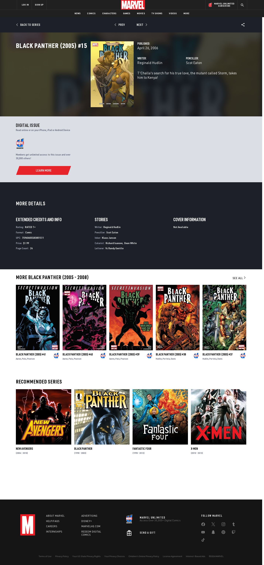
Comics (91, 13)
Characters (109, 13)
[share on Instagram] (223, 525)
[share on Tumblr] (233, 525)
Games (126, 13)
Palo (24, 392)
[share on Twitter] (213, 525)
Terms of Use (45, 556)
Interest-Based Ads (195, 556)
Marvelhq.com (90, 526)
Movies (141, 13)
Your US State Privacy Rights (86, 556)
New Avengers (24, 482)
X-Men (194, 482)
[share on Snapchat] (213, 533)
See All (239, 311)
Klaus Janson (109, 270)
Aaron (18, 392)
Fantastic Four (142, 482)
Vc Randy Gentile (114, 281)
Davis (173, 392)
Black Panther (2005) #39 (124, 388)
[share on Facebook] (203, 525)
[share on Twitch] (233, 533)
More (187, 13)
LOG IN (25, 4)
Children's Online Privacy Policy (143, 556)
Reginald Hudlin (97, 79)
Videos (173, 13)
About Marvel (55, 515)
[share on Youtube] (203, 533)
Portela (166, 392)
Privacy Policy (62, 556)
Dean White (130, 276)
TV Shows (157, 13)
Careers (51, 526)
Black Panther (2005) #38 (171, 388)
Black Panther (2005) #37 (218, 388)
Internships (54, 531)
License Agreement (172, 556)
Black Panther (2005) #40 (78, 388)
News (78, 13)
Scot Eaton (168, 79)
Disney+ (86, 521)
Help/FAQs (53, 521)
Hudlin (159, 392)
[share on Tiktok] (203, 540)
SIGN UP (39, 4)
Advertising (89, 515)
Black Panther (83, 482)
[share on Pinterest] (223, 533)
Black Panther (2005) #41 (31, 388)
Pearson (31, 392)
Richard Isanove (114, 276)
